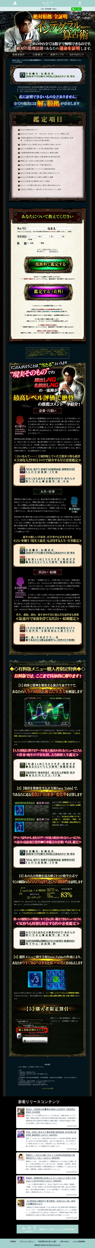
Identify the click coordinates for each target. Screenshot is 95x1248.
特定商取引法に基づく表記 (47, 1241)
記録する (40, 251)
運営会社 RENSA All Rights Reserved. (47, 1245)
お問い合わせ (64, 1241)
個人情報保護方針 (33, 354)
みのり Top (16, 60)
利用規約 (13, 1241)
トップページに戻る (47, 1088)
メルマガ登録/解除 (79, 1241)
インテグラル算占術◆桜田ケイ (31, 60)
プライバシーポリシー (27, 1241)
